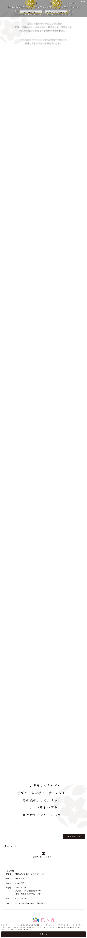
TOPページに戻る (72, 836)
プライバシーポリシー (12, 846)
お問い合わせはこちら (43, 858)
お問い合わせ (70, 3)
